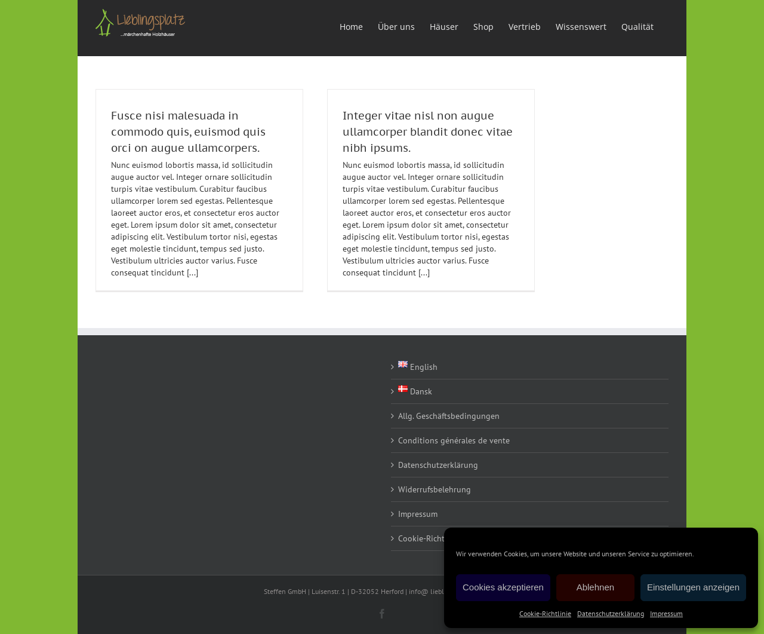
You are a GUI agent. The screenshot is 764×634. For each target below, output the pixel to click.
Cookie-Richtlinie (545, 613)
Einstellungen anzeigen (693, 587)
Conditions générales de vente (454, 440)
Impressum (666, 613)
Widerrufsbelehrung (434, 489)
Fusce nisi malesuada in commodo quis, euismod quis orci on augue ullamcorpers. (188, 132)
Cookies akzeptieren (503, 587)
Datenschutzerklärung (610, 613)
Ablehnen (595, 587)
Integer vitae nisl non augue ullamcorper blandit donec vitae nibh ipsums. (428, 132)
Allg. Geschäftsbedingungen (449, 416)
